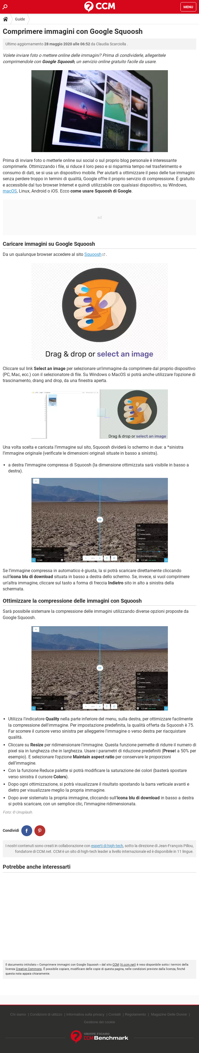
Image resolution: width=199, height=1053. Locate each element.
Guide (20, 19)
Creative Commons (29, 969)
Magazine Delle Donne (169, 1014)
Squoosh (93, 254)
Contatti (114, 1014)
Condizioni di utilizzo (46, 1014)
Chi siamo (18, 1014)
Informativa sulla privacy (85, 1014)
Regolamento (135, 1014)
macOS (10, 191)
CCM (115, 964)
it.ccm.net (128, 964)
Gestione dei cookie (99, 1022)
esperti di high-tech (107, 846)
